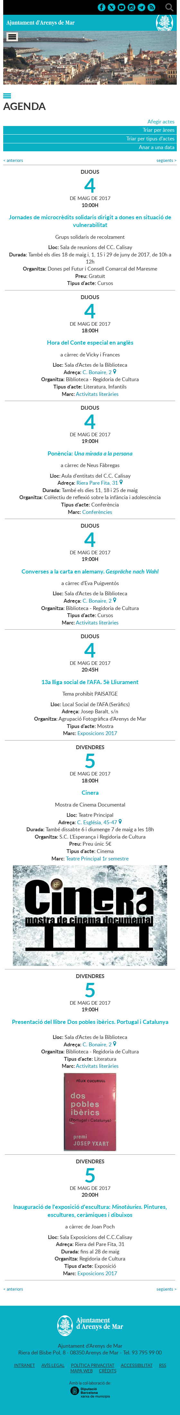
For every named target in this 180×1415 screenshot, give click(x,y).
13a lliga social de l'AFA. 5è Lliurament (90, 682)
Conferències (97, 511)
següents (167, 160)
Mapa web (81, 1371)
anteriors (13, 160)
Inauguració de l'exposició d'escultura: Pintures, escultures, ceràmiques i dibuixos (90, 1210)
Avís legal (53, 1365)
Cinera (90, 792)
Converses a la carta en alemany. (90, 571)
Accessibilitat (137, 1365)
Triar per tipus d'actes (150, 138)
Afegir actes (161, 121)
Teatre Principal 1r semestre (97, 858)
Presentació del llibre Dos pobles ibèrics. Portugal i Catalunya (90, 1021)
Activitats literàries (97, 394)
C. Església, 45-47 (97, 821)
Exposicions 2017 (97, 733)
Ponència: (90, 453)
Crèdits (107, 1371)
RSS (162, 1365)
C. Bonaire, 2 (97, 371)
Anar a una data (157, 147)
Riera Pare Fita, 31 (97, 482)
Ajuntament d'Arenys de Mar (40, 23)
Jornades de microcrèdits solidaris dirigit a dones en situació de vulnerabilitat (90, 221)
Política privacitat (92, 1365)
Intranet (24, 1365)
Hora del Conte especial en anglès (90, 342)
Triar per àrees (159, 129)
